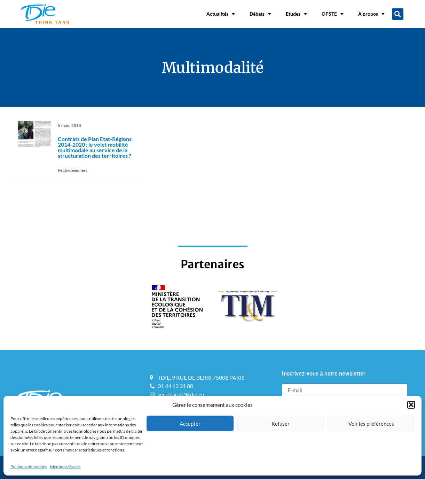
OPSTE (333, 14)
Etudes (296, 14)
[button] (411, 404)
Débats (260, 14)
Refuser (280, 423)
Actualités (220, 14)
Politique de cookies (28, 466)
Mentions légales (65, 466)
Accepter (190, 423)
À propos (371, 14)
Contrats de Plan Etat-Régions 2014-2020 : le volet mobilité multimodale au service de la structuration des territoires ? (95, 147)
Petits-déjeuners (72, 170)
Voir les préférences (371, 423)
